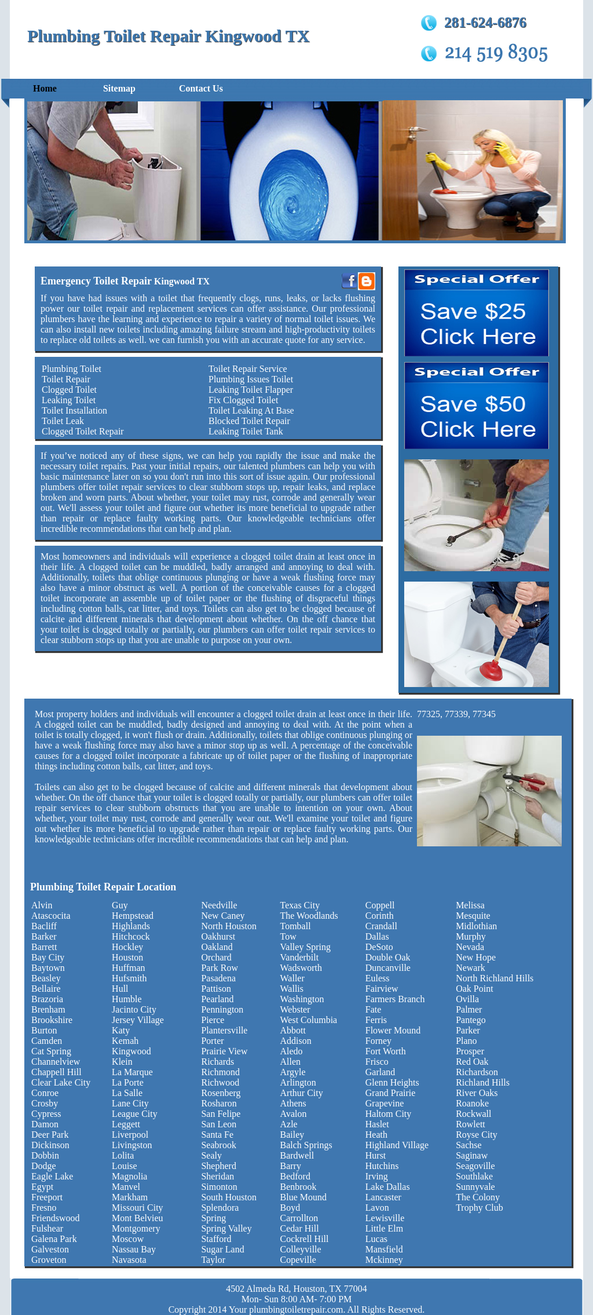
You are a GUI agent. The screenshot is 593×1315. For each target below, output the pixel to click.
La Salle (127, 1093)
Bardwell (297, 1155)
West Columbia (309, 1020)
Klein (122, 1061)
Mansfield (384, 1249)
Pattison (216, 988)
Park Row (219, 968)
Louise (124, 1166)
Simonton (219, 1187)
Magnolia (129, 1176)
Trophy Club (479, 1207)
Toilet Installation (74, 410)
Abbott (293, 1030)
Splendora (220, 1207)
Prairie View (224, 1051)
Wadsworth (301, 968)
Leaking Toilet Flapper (250, 389)
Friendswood (55, 1218)
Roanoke (472, 1103)
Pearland (217, 999)
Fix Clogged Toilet (243, 400)
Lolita (123, 1155)
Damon (44, 1124)
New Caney (222, 915)
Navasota (129, 1260)
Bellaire (46, 988)
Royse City (476, 1134)
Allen (290, 1061)
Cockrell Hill (304, 1239)
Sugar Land (222, 1249)
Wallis (291, 988)
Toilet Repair (66, 379)
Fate (373, 1009)
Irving (376, 1176)
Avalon (293, 1114)
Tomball (295, 926)
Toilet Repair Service (247, 369)
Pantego (471, 1020)
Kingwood (131, 1051)
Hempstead (132, 915)
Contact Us (201, 88)
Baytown (48, 968)
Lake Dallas (387, 1187)
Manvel (126, 1187)
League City (135, 1114)
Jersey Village (138, 1020)
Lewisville (385, 1218)
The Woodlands (309, 915)
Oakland (216, 947)
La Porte (128, 1082)
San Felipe (220, 1114)
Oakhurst (218, 936)
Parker (468, 1030)
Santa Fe (217, 1134)
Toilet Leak (63, 421)
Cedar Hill (299, 1228)
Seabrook (218, 1145)
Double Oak (388, 957)
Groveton (48, 1260)
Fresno (44, 1207)
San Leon (218, 1124)
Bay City (47, 957)
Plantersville (224, 1030)
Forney (378, 1041)
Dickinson (50, 1145)
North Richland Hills (494, 978)
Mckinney (384, 1260)
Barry (290, 1166)
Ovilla (467, 999)
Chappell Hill (56, 1072)
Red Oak (472, 1061)
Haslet (377, 1124)
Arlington (298, 1082)
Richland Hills (483, 1082)
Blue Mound (303, 1197)
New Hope (476, 957)
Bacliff (44, 926)
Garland (380, 1072)
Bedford (295, 1176)
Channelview (55, 1061)
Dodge (43, 1166)
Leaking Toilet (69, 400)
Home (45, 88)
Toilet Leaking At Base (251, 410)
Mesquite (473, 915)
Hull (120, 988)
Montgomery (136, 1228)
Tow (288, 936)
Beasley (46, 978)
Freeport (47, 1197)
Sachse (468, 1145)
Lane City (130, 1103)
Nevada (470, 947)
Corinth (379, 915)
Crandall (381, 926)
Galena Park (54, 1239)
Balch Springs (306, 1145)
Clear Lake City (60, 1082)
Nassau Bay (134, 1249)
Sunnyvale (475, 1187)
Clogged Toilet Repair (83, 431)
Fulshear (47, 1228)
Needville (219, 905)
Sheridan (217, 1176)
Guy (120, 905)
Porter (212, 1041)
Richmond (220, 1072)
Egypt (42, 1187)
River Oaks (476, 1093)
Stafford (216, 1239)
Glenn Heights (392, 1082)
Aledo (291, 1051)
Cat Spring (51, 1051)
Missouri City (137, 1207)
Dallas (377, 936)
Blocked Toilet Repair (249, 421)
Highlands (131, 926)
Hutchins (382, 1166)
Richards (217, 1061)
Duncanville (388, 968)
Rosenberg (220, 1093)
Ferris (376, 1020)
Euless (377, 978)
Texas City (300, 905)
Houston (127, 957)
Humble (127, 999)
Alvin (41, 905)
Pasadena (218, 978)
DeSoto (379, 947)
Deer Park (49, 1134)
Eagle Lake (52, 1176)
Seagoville (475, 1166)
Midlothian (476, 926)
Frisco (377, 1061)
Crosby (44, 1103)
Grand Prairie (390, 1093)
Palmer (469, 1009)
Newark (470, 968)
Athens (293, 1103)
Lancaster (383, 1197)
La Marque (132, 1072)
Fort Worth (385, 1051)
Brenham (48, 1009)
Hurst (375, 1155)
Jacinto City (134, 1009)
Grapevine (384, 1103)
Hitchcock (131, 936)
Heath (376, 1134)
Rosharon (218, 1103)
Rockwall (473, 1114)
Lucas (376, 1239)
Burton (44, 1030)
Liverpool (130, 1134)
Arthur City (301, 1093)
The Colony (478, 1197)
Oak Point (474, 988)
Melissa (470, 905)
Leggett (126, 1124)
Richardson (477, 1072)
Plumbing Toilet (71, 369)
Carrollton (299, 1218)
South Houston (229, 1197)
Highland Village (397, 1145)
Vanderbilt (299, 957)
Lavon (377, 1207)
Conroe (44, 1093)
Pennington (222, 1009)
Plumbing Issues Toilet (250, 379)
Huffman (128, 968)
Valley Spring (305, 947)
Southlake (474, 1176)
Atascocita (51, 915)
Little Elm (384, 1228)
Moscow (128, 1239)
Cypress (46, 1114)
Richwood (220, 1082)
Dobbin (45, 1155)
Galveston (50, 1249)
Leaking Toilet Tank (245, 431)
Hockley (127, 947)
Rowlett (470, 1124)
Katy (121, 1030)
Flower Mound (393, 1030)
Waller (292, 978)
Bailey (292, 1134)
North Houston (229, 926)
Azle (289, 1124)
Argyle (293, 1072)
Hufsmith (129, 978)
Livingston (132, 1145)
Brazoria (47, 999)
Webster (295, 1009)
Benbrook (298, 1187)
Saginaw (472, 1155)
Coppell (380, 905)
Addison (296, 1041)
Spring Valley (226, 1228)
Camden (46, 1041)
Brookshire (51, 1020)
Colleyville (300, 1249)
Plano (466, 1041)
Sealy (211, 1155)
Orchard (216, 957)
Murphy (471, 936)
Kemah (125, 1041)
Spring (213, 1218)
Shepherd (218, 1166)
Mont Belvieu (137, 1218)
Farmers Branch (395, 999)
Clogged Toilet (69, 389)
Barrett (44, 947)
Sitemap (119, 88)
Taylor (213, 1260)
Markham (130, 1197)
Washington (302, 999)
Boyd (290, 1207)
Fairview (381, 988)
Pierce (212, 1020)
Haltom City (388, 1114)
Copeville (298, 1260)
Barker (44, 936)
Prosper (470, 1051)
